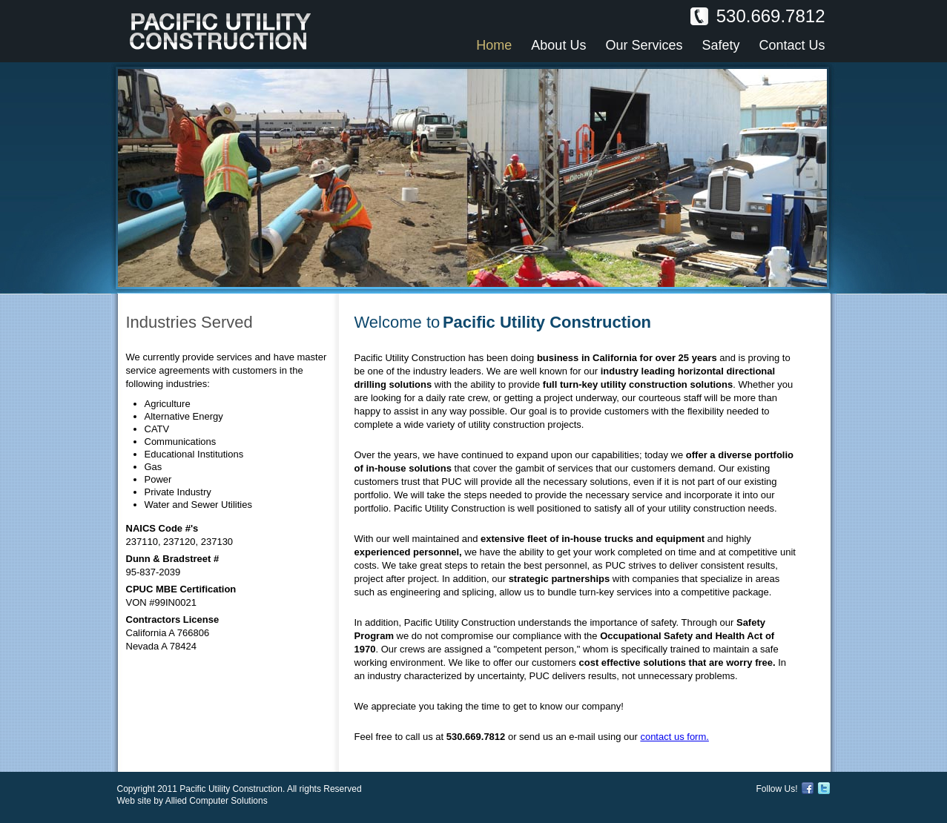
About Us (558, 45)
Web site (134, 801)
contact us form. (674, 736)
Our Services (643, 45)
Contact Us (792, 45)
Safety (720, 45)
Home (494, 45)
